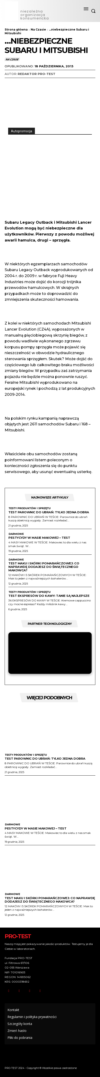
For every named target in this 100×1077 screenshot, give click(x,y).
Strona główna (16, 29)
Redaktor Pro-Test (36, 74)
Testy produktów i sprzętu (29, 508)
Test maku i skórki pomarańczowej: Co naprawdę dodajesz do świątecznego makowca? (43, 566)
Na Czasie (38, 29)
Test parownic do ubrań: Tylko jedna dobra (48, 512)
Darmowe (16, 533)
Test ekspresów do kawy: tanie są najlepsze (48, 595)
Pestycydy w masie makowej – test (39, 537)
